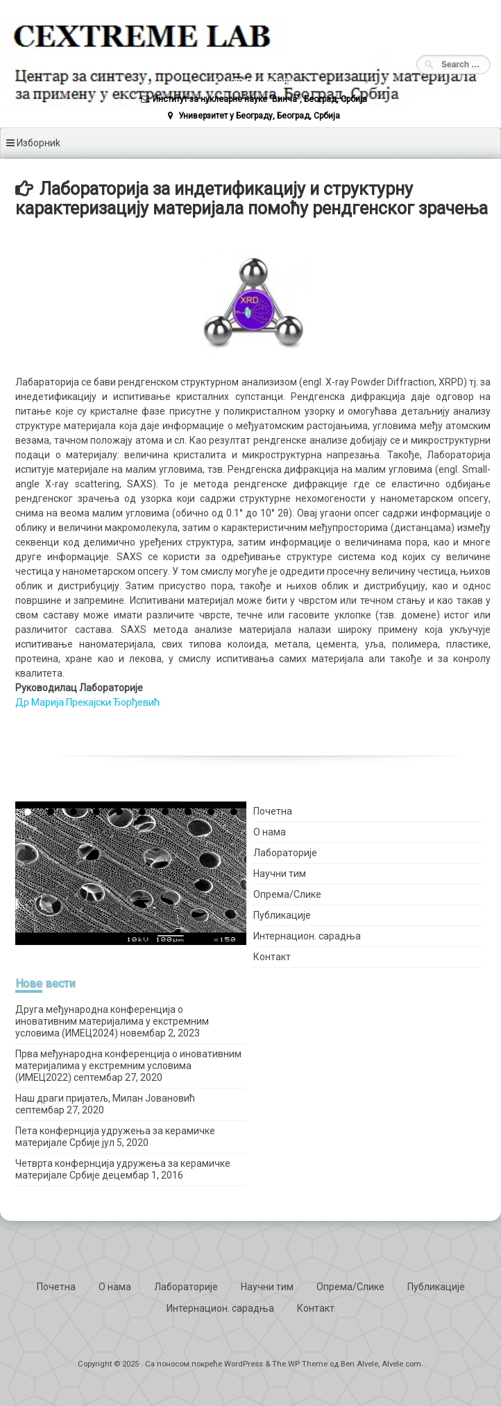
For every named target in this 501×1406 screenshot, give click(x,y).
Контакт (272, 956)
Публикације (282, 915)
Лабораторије (285, 852)
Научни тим (279, 873)
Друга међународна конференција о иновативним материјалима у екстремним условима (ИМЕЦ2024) (112, 1021)
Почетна (272, 811)
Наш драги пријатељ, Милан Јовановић (105, 1098)
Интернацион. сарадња (307, 935)
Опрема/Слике (287, 894)
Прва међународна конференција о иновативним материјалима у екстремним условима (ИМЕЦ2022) (128, 1065)
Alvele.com (401, 1364)
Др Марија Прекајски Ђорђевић (87, 702)
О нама (269, 831)
